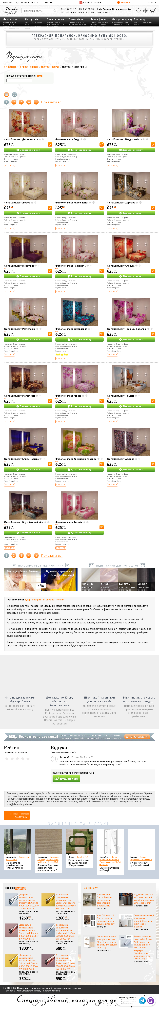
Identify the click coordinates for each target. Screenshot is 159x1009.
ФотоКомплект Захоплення (71, 328)
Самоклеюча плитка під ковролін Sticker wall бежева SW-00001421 (48, 859)
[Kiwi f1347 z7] (79, 842)
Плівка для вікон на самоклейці (28, 913)
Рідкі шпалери (29, 25)
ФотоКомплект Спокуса (121, 265)
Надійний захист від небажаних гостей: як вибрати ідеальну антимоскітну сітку (144, 898)
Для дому (140, 19)
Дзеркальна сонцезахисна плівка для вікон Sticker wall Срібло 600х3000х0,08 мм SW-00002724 (65, 931)
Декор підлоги (56, 19)
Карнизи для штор (76, 22)
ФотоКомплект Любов (17, 202)
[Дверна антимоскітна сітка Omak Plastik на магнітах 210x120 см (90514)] (110, 842)
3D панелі (38, 22)
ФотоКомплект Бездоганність (124, 139)
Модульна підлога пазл (56, 25)
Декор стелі (10, 19)
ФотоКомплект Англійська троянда (76, 459)
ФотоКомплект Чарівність (70, 265)
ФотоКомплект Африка (120, 459)
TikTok (37, 990)
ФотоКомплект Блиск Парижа (21, 459)
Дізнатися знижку (30, 150)
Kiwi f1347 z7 (82, 857)
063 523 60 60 (68, 12)
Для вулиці (138, 24)
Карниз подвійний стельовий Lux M (141, 858)
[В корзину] (50, 144)
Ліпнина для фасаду (99, 22)
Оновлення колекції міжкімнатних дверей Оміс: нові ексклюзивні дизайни (144, 921)
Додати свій (66, 778)
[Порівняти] (145, 10)
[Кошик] (153, 10)
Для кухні (138, 22)
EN (152, 2)
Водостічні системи (98, 24)
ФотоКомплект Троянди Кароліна (126, 328)
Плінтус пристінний (53, 23)
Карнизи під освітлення (8, 25)
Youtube (56, 990)
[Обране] (138, 10)
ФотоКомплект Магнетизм (19, 395)
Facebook (10, 990)
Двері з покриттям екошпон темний (44, 599)
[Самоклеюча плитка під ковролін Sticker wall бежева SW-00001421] (48, 842)
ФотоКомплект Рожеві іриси (71, 202)
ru (155, 2)
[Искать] (55, 10)
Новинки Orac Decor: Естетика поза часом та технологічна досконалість (104, 900)
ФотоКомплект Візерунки (19, 265)
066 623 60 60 (86, 12)
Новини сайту (90, 887)
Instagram (28, 990)
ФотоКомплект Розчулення (19, 328)
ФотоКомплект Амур (67, 139)
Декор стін (32, 19)
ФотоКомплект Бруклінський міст (23, 522)
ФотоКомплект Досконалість (21, 139)
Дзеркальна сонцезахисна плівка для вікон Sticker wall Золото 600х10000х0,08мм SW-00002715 (66, 901)
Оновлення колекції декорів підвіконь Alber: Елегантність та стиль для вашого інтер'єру (107, 942)
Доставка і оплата (27, 2)
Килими (50, 22)
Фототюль (21, 816)
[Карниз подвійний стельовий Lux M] (141, 842)
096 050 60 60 (86, 9)
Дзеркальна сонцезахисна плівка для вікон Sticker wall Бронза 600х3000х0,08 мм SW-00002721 (65, 962)
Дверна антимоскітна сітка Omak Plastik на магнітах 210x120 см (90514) (110, 861)
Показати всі (51, 102)
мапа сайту (78, 988)
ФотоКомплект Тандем (120, 395)
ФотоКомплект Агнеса (68, 395)
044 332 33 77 (68, 9)
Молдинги (29, 22)
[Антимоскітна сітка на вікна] (17, 842)
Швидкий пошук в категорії (24, 75)
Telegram (46, 990)
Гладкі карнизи (9, 22)
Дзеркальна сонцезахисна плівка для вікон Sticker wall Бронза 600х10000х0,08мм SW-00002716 (29, 931)
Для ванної (147, 22)
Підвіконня (73, 24)
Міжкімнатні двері (120, 22)
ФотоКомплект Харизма (121, 202)
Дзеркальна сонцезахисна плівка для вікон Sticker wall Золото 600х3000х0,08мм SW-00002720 (28, 962)
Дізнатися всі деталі (137, 736)
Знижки (123, 2)
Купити (10, 165)
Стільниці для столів (120, 24)
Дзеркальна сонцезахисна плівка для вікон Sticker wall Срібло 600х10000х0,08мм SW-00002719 (29, 901)
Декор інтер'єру (122, 19)
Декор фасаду (99, 19)
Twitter (19, 990)
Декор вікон (76, 19)
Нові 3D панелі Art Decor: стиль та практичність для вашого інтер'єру (106, 919)
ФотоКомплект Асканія (68, 522)
